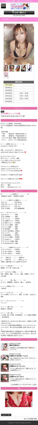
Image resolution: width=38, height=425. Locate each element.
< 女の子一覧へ (6, 415)
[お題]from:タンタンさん (17, 366)
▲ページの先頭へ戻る (30, 418)
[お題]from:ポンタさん (16, 376)
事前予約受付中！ (15, 345)
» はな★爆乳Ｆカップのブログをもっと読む (24, 384)
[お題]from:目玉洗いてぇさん (18, 356)
